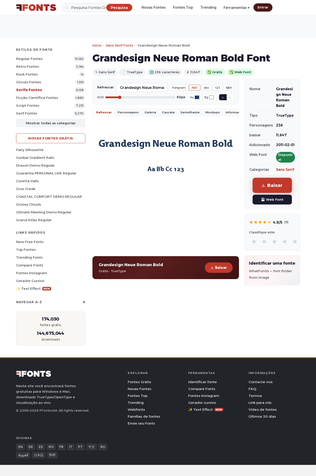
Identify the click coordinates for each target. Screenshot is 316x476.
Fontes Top (183, 7)
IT (70, 447)
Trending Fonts (29, 257)
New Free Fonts (30, 242)
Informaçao (235, 112)
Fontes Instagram (31, 273)
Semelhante (190, 112)
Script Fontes (27, 105)
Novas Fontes (154, 7)
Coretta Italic (27, 181)
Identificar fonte (202, 382)
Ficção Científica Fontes (37, 98)
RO (51, 447)
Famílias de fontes (144, 416)
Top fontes (26, 249)
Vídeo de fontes (263, 409)
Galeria (150, 112)
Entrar (262, 7)
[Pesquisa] (97, 7)
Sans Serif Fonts (119, 45)
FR (61, 447)
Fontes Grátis (139, 382)
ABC (194, 87)
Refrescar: (106, 87)
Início (97, 45)
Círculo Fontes (28, 82)
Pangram (179, 87)
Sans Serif (285, 170)
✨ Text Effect (33, 288)
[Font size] (140, 97)
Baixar (219, 268)
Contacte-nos (261, 382)
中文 (91, 447)
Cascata (168, 112)
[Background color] (211, 97)
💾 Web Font (272, 199)
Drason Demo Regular (35, 165)
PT (80, 447)
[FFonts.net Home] (36, 7)
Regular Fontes (29, 59)
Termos (255, 396)
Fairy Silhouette (30, 150)
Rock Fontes (27, 74)
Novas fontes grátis (50, 138)
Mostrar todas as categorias (50, 123)
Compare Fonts (29, 265)
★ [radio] (254, 241)
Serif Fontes (26, 113)
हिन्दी (52, 455)
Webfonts (136, 409)
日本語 (38, 455)
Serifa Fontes (29, 90)
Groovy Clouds (28, 204)
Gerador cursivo (30, 281)
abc (206, 87)
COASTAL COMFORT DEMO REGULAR (49, 196)
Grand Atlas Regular (34, 220)
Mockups (212, 112)
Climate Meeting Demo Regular (43, 212)
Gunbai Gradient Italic (35, 157)
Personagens (128, 112)
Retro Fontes (27, 66)
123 (217, 87)
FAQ (252, 389)
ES (41, 447)
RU (102, 447)
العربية (23, 455)
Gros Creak (25, 189)
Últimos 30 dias (262, 416)
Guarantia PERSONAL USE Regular (46, 173)
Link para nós (260, 402)
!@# (229, 87)
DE (31, 447)
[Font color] (197, 97)
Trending (208, 7)
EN (20, 447)
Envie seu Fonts (141, 423)
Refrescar (104, 112)
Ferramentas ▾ (236, 8)
